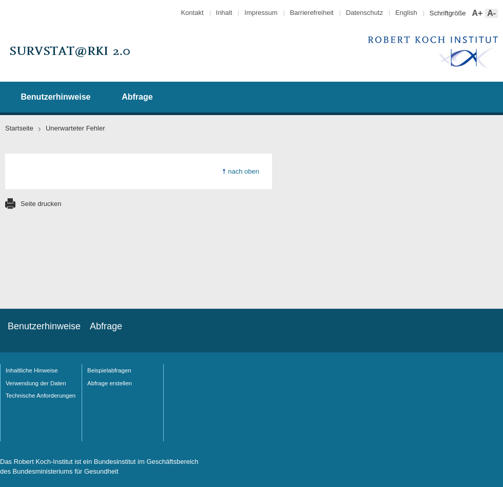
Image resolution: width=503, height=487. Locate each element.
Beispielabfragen (109, 370)
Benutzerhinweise (55, 96)
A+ (476, 13)
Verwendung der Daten (36, 383)
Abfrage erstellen (109, 383)
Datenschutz (364, 12)
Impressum (260, 12)
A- (490, 13)
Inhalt (224, 12)
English (406, 12)
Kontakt (192, 12)
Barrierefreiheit (312, 12)
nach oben (243, 171)
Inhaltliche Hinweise (32, 370)
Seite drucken (41, 204)
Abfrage (137, 96)
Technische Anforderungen (40, 395)
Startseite (19, 128)
